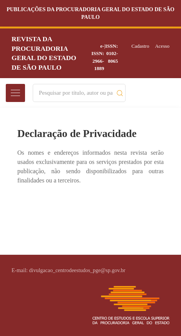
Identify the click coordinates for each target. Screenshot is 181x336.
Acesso (162, 46)
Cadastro (140, 46)
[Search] (75, 93)
